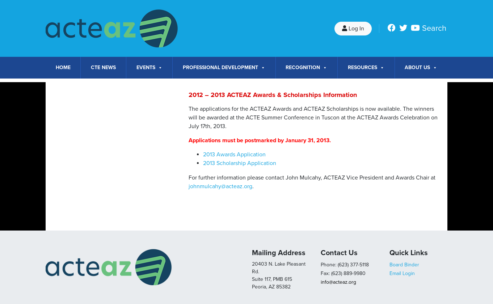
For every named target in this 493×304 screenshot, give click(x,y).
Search (434, 28)
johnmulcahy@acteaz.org (220, 186)
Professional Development (224, 67)
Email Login (402, 273)
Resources (366, 67)
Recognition (306, 67)
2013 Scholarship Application (239, 163)
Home (63, 67)
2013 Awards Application (234, 154)
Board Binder (404, 265)
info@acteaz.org (338, 282)
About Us (421, 67)
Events (149, 67)
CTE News (103, 67)
